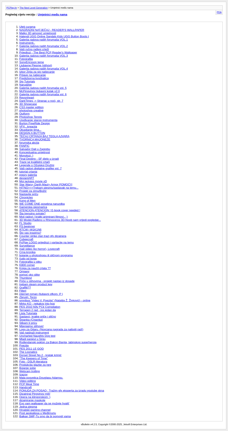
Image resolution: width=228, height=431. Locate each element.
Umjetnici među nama (52, 14)
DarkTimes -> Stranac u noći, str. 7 (41, 100)
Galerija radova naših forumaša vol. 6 (43, 94)
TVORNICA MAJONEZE (34, 139)
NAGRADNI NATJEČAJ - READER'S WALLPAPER (51, 30)
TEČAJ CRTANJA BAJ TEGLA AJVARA (44, 136)
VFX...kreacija (28, 126)
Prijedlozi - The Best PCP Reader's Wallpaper (48, 52)
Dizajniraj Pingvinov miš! (34, 393)
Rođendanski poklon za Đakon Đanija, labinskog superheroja (57, 342)
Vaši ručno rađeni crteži (34, 49)
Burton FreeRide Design (34, 123)
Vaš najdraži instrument (34, 332)
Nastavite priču (28, 194)
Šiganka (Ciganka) (31, 319)
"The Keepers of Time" (33, 358)
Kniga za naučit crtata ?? (35, 268)
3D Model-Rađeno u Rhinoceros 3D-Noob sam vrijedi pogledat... (60, 220)
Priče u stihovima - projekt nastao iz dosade (47, 281)
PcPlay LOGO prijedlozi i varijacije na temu (46, 242)
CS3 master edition (31, 107)
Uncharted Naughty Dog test (37, 335)
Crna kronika (27, 252)
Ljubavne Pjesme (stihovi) (35, 65)
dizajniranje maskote (32, 400)
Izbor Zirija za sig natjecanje (37, 71)
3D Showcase (28, 104)
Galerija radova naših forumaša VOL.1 (43, 39)
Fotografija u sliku (30, 261)
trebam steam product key (35, 284)
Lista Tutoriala (28, 313)
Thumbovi (25, 277)
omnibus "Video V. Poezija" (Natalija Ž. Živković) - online (54, 300)
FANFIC (24, 145)
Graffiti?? (25, 287)
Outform (24, 113)
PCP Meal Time (29, 384)
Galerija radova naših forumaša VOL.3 (43, 55)
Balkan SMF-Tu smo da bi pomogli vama (45, 416)
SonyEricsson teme (31, 62)
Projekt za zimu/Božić (32, 191)
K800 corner (27, 265)
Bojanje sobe (27, 368)
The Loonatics (28, 352)
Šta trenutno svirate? (32, 213)
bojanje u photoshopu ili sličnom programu (46, 255)
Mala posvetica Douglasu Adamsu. (41, 377)
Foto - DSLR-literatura (33, 361)
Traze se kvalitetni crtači (34, 162)
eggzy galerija (28, 174)
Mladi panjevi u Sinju (32, 339)
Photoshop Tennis (30, 116)
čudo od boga (28, 258)
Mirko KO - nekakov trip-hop (37, 303)
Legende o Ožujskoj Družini (36, 165)
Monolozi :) (26, 155)
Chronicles (26, 197)
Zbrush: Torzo (28, 297)
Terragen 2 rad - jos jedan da (37, 310)
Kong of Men (27, 200)
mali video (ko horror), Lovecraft (39, 248)
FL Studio (25, 223)
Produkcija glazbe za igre (35, 364)
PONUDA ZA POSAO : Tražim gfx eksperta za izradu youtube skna (61, 390)
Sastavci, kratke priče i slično (37, 316)
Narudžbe (25, 84)
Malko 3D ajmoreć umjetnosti (37, 33)
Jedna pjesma (28, 406)
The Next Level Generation (34, 7)
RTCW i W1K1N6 (30, 229)
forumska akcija (29, 142)
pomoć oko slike (29, 274)
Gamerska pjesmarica (33, 207)
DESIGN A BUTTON (32, 133)
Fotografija (26, 59)
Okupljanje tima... (30, 129)
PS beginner (27, 226)
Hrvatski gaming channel (35, 409)
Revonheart (26, 97)
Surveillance (27, 245)
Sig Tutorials (27, 81)
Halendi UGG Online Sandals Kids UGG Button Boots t (54, 36)
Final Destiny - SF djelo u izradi (39, 158)
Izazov (23, 374)
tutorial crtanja (28, 171)
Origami (24, 271)
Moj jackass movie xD (33, 181)
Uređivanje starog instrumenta (38, 120)
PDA (219, 12)
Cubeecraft (26, 239)
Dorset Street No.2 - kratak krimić (40, 355)
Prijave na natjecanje (32, 75)
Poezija (24, 345)
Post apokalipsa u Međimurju (37, 413)
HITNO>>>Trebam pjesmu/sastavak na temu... (48, 187)
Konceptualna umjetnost (34, 152)
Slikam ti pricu (28, 323)
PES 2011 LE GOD (31, 348)
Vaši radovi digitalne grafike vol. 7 (40, 168)
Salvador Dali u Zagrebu (34, 149)
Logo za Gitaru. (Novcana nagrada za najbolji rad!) (51, 329)
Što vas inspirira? (30, 232)
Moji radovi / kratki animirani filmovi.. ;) (43, 216)
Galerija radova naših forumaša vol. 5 (43, 88)
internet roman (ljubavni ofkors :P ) (41, 294)
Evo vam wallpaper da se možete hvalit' (44, 403)
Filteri (22, 290)
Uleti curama (27, 26)
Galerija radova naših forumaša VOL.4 (43, 68)
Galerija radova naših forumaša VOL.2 (43, 46)
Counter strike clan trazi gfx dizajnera (42, 236)
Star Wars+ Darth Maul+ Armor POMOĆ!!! (45, 184)
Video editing (27, 380)
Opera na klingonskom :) (34, 397)
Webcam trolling (29, 371)
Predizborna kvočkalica (34, 78)
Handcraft (25, 387)
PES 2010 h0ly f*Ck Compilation (39, 306)
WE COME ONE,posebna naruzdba (42, 203)
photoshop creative (31, 110)
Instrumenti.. (27, 42)
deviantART (26, 178)
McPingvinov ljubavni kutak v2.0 (39, 91)
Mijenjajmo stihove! (31, 326)
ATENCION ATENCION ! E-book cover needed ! (49, 210)
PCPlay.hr (11, 7)
